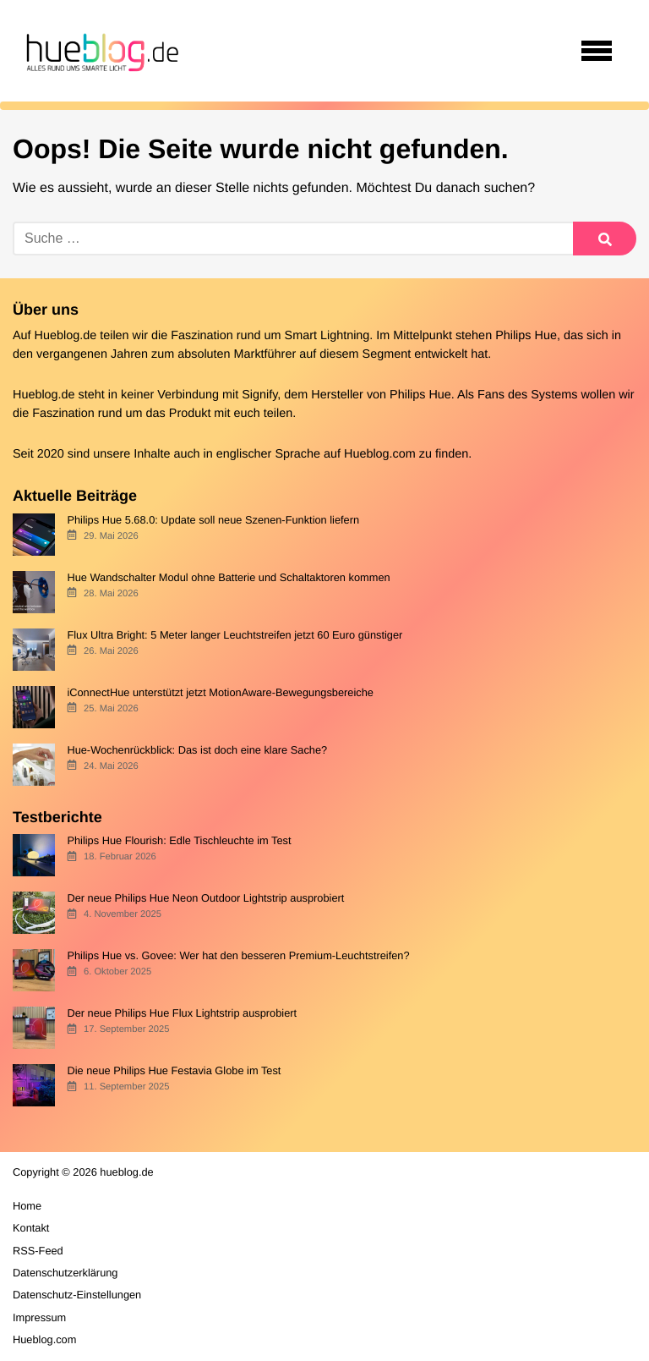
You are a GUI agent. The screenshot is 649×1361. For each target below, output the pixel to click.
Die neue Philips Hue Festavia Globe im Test (174, 1070)
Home (27, 1205)
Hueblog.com (380, 454)
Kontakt (31, 1227)
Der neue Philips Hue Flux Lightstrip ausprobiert (182, 1013)
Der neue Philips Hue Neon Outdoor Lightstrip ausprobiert (205, 898)
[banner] (100, 50)
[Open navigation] (596, 51)
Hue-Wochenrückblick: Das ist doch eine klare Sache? (197, 750)
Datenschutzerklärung (65, 1272)
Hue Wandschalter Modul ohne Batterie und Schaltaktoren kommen (228, 577)
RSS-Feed (38, 1250)
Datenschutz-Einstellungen (77, 1294)
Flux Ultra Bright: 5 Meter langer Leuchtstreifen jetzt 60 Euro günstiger (234, 634)
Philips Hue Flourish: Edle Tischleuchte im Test (179, 840)
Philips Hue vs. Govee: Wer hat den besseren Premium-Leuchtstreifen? (238, 955)
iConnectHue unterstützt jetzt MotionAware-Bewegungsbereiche (220, 692)
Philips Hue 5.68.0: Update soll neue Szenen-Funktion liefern (213, 519)
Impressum (39, 1317)
